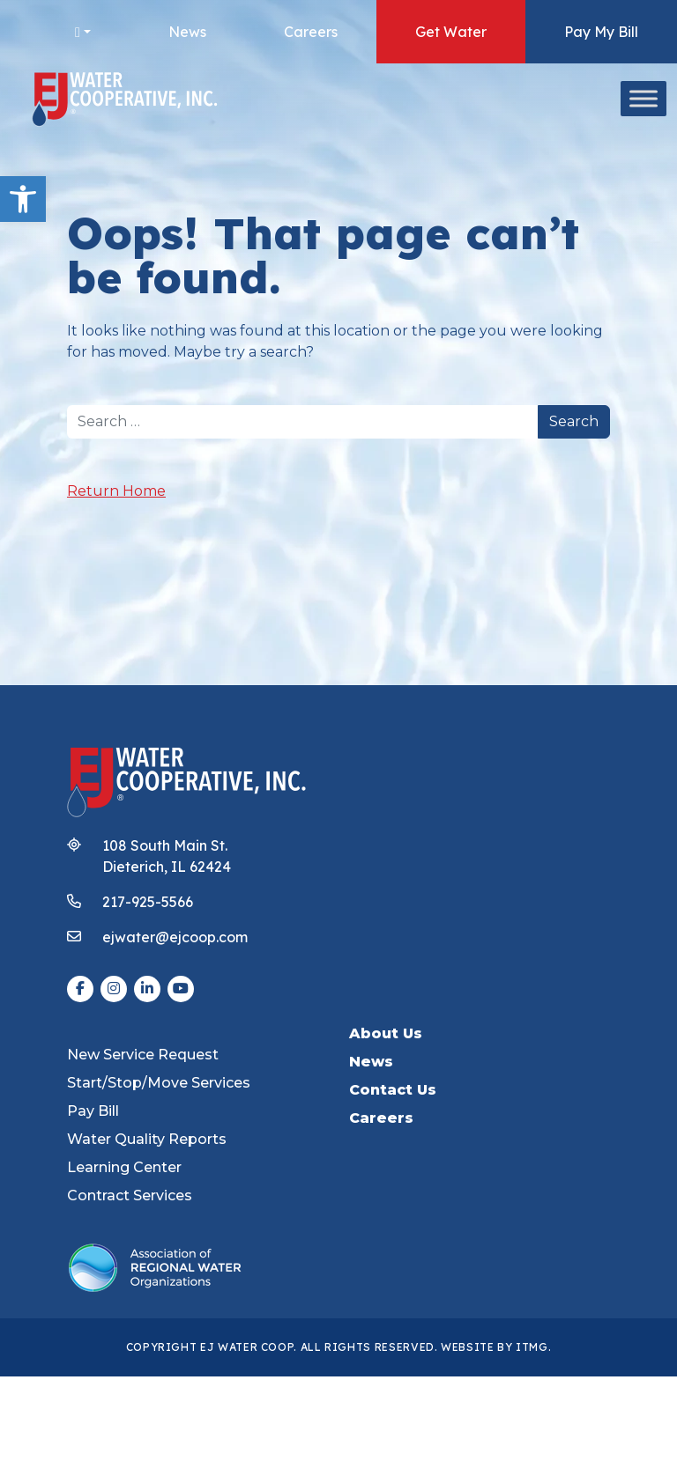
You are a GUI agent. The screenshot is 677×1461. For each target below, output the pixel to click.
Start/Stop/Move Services (158, 1082)
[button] (23, 199)
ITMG (532, 1347)
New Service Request (143, 1054)
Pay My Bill (601, 32)
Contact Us (392, 1089)
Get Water (451, 32)
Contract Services (129, 1195)
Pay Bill (93, 1111)
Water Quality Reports (147, 1139)
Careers (311, 32)
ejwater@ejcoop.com (175, 937)
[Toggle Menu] (643, 98)
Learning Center (124, 1167)
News (187, 32)
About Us (385, 1033)
